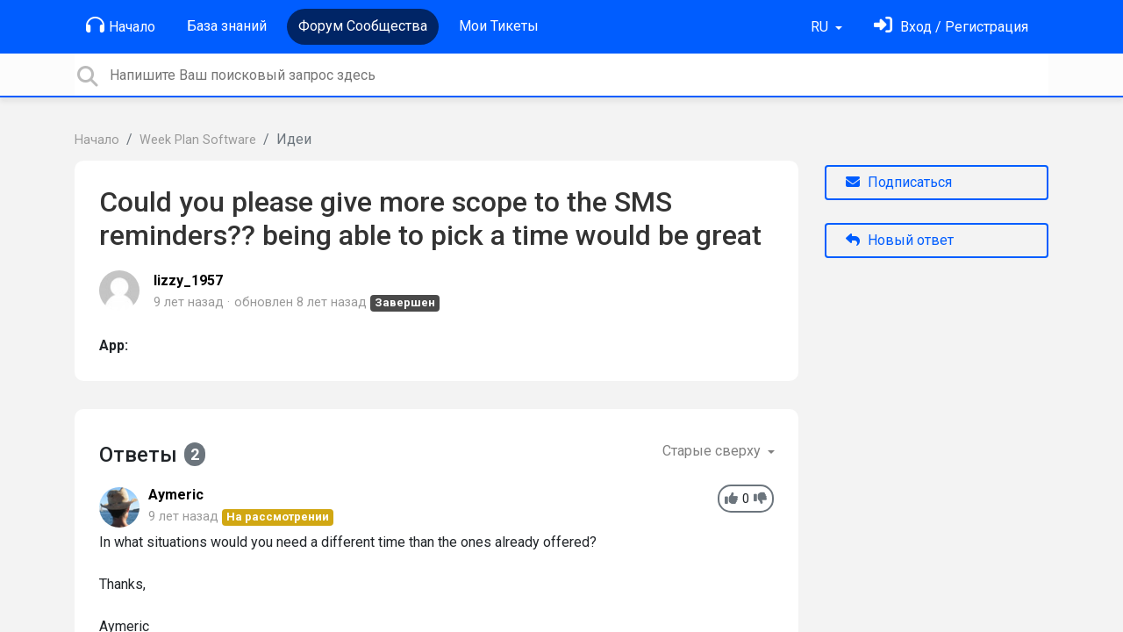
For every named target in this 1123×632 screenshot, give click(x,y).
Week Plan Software (197, 140)
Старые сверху (713, 450)
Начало (120, 25)
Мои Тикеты (499, 26)
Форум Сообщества (362, 26)
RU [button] (821, 26)
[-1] (760, 499)
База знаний (227, 26)
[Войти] (951, 27)
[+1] (731, 499)
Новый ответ (900, 240)
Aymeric (176, 494)
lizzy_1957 (188, 280)
